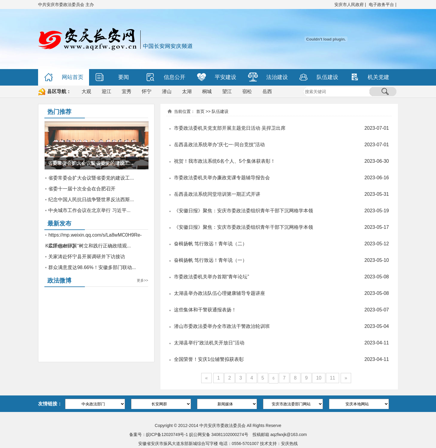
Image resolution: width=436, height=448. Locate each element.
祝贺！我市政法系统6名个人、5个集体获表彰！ (224, 161)
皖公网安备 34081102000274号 (218, 434)
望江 (227, 91)
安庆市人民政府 (349, 4)
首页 (200, 111)
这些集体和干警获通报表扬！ (205, 309)
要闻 (112, 77)
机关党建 (369, 77)
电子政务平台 (381, 4)
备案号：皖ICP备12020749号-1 (158, 434)
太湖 (187, 91)
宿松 (247, 91)
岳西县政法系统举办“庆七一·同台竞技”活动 (219, 144)
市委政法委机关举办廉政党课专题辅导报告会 (222, 177)
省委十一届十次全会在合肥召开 (81, 188)
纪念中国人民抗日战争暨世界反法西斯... (91, 199)
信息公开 (165, 77)
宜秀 (126, 91)
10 (318, 377)
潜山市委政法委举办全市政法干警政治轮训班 (222, 326)
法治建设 (268, 77)
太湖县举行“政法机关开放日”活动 (209, 342)
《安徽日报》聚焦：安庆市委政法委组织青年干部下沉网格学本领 (243, 210)
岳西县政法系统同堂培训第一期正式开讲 (217, 194)
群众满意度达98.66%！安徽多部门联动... (92, 267)
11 (332, 377)
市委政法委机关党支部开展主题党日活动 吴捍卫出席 (229, 128)
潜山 (167, 91)
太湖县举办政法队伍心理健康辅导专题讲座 (219, 293)
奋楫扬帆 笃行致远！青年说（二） (210, 243)
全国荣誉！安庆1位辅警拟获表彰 (209, 359)
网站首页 (63, 77)
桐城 (207, 91)
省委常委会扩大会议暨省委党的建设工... (91, 177)
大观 (86, 91)
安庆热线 (289, 443)
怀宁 (146, 91)
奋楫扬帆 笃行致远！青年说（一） (210, 260)
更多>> (142, 280)
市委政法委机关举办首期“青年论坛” (211, 276)
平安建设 (216, 77)
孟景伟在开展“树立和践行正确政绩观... (89, 245)
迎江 (106, 91)
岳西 (267, 91)
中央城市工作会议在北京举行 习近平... (89, 210)
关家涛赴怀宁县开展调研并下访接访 (86, 256)
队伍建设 (318, 77)
